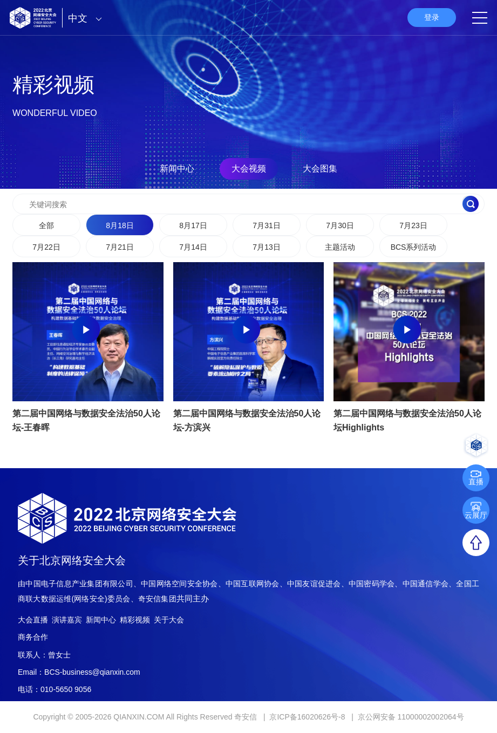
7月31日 (266, 225)
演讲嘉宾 (67, 619)
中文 (87, 18)
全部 (46, 225)
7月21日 (119, 247)
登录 (431, 17)
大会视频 (249, 168)
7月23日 (413, 225)
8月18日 (119, 225)
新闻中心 (177, 168)
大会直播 (33, 619)
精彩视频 (135, 619)
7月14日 (193, 247)
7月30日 (339, 225)
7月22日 (46, 247)
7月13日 (266, 247)
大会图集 (320, 168)
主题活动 (340, 247)
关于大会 (169, 619)
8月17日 (193, 225)
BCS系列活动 (414, 247)
